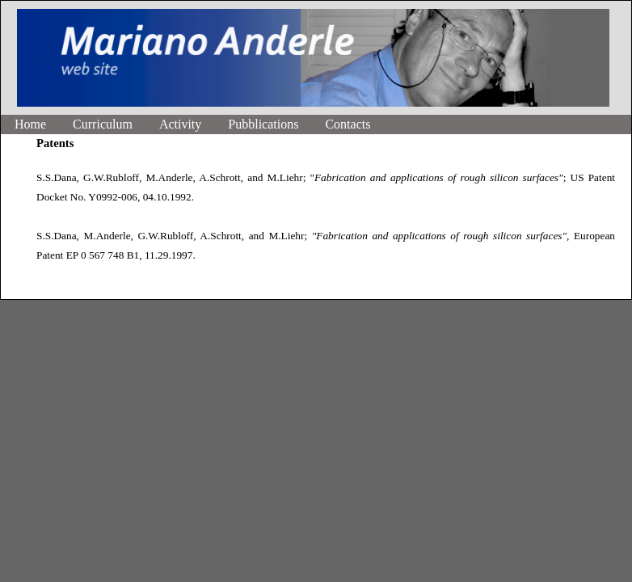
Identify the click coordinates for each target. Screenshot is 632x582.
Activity (180, 124)
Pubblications (263, 124)
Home (30, 124)
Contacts (347, 124)
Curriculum (103, 124)
